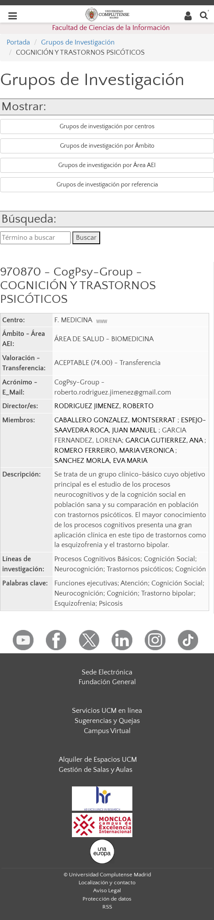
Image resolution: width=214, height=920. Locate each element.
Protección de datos (107, 899)
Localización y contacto (107, 882)
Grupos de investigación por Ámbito (107, 145)
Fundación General (107, 682)
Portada (18, 42)
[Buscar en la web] (204, 15)
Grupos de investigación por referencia (107, 184)
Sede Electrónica (107, 672)
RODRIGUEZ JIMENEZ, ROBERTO (104, 406)
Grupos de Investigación (78, 42)
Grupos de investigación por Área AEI (107, 165)
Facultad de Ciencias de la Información (111, 28)
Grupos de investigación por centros (107, 126)
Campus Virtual (107, 731)
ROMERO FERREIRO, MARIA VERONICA (114, 450)
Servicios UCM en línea (107, 711)
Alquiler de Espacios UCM (98, 760)
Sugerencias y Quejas (107, 721)
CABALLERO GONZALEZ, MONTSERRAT (115, 420)
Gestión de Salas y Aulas (95, 770)
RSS (107, 907)
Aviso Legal (107, 890)
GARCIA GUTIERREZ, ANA (164, 440)
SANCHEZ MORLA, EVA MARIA (100, 461)
